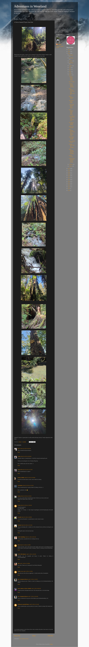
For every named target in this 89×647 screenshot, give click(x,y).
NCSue (19, 505)
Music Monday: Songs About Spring (71, 112)
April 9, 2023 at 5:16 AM (34, 604)
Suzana (19, 496)
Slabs (19, 544)
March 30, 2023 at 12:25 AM (26, 525)
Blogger (51, 644)
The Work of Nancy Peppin (71, 101)
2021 (69, 170)
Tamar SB (20, 469)
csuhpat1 (59, 44)
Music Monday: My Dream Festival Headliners (71, 151)
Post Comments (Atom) (23, 638)
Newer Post (17, 635)
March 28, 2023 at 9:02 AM (25, 448)
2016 (69, 179)
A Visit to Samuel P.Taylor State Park (71, 85)
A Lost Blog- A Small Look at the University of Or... (72, 118)
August (70, 65)
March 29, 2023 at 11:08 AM (26, 505)
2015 (69, 181)
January (70, 166)
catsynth (19, 517)
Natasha (19, 525)
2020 (69, 172)
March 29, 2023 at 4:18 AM (26, 496)
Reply (19, 452)
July (70, 67)
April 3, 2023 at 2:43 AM (33, 579)
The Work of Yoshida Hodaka (71, 123)
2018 (69, 175)
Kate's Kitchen (71, 81)
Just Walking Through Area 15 (71, 138)
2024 (69, 51)
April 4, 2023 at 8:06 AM (36, 588)
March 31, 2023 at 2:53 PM (25, 544)
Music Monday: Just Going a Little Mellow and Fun (72, 91)
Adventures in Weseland (30, 6)
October (70, 60)
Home (34, 635)
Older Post (50, 635)
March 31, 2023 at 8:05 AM (31, 536)
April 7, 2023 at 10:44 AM (33, 596)
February (71, 164)
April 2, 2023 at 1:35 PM (28, 571)
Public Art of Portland (71, 127)
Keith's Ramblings (21, 536)
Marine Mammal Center (71, 97)
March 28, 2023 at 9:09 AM (26, 456)
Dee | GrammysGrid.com (23, 579)
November (71, 57)
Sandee (19, 456)
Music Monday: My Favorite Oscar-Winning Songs (72, 132)
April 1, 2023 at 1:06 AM (31, 554)
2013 (69, 184)
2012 (69, 186)
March (70, 74)
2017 (69, 177)
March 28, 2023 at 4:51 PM (27, 469)
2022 (69, 168)
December (71, 54)
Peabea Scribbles (21, 477)
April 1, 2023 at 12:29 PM (25, 563)
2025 (69, 49)
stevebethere (20, 485)
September (71, 62)
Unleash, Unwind (71, 156)
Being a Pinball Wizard (72, 142)
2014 (69, 183)
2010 (69, 190)
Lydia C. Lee (20, 571)
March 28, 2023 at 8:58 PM (30, 477)
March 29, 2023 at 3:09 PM (26, 517)
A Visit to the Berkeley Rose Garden (71, 106)
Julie (19, 563)
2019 (69, 173)
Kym (19, 448)
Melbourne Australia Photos (23, 604)
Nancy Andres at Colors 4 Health (24, 588)
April (70, 73)
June (70, 69)
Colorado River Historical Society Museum (72, 160)
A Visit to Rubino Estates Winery (71, 78)
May (70, 71)
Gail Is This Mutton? (22, 554)
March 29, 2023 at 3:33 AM (28, 485)
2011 (69, 188)
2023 (69, 53)
